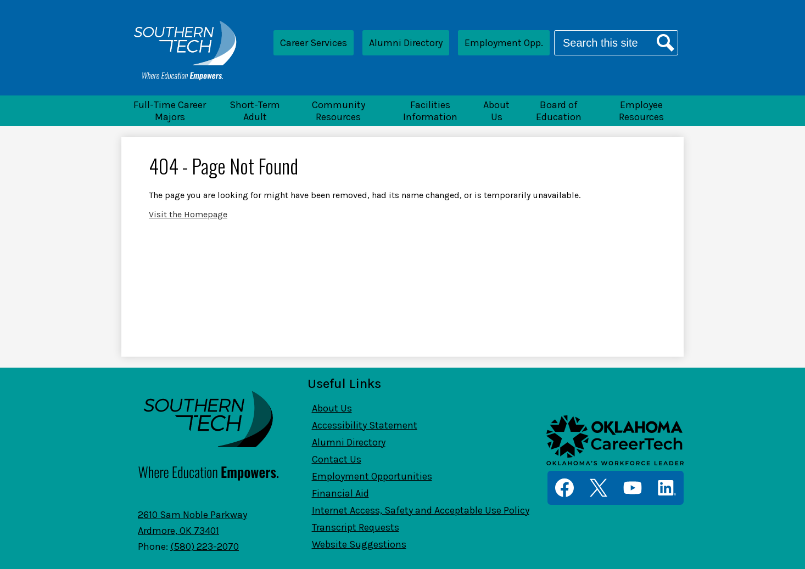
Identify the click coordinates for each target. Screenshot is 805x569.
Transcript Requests (355, 527)
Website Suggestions (359, 544)
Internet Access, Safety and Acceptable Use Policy (420, 510)
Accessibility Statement (364, 425)
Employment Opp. (504, 43)
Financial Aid (340, 493)
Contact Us (336, 459)
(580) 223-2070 (204, 546)
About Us (332, 408)
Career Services (313, 43)
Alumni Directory (406, 43)
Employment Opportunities (372, 476)
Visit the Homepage (188, 214)
